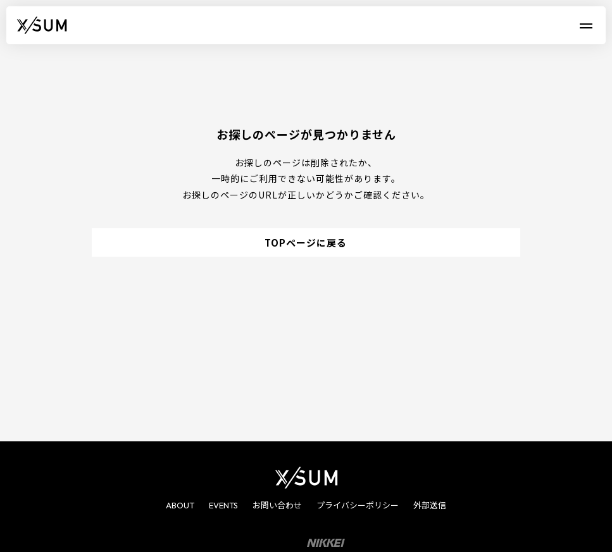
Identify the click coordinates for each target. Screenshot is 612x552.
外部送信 (429, 505)
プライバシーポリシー (357, 505)
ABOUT (180, 505)
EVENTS (223, 505)
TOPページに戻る (306, 242)
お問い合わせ (277, 505)
